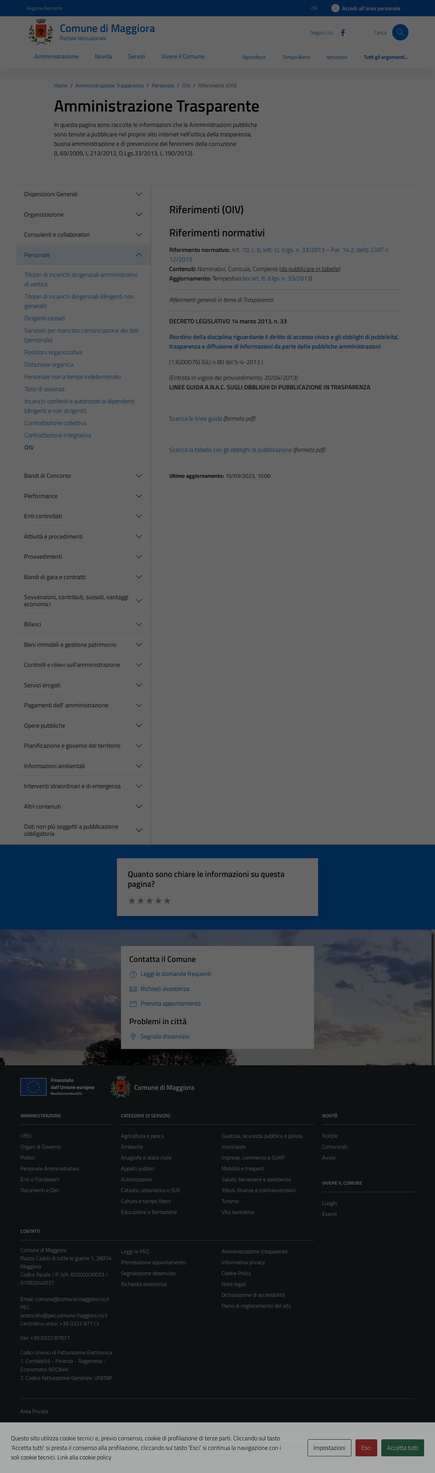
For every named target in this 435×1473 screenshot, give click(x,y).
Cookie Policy (236, 1273)
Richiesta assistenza (144, 1284)
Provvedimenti (43, 556)
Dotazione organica (48, 364)
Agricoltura (254, 57)
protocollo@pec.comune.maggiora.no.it (64, 1315)
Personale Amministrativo (49, 1168)
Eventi (329, 1214)
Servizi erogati (42, 685)
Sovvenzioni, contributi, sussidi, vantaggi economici (76, 600)
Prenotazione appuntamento (153, 1262)
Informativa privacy (243, 1262)
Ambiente (132, 1146)
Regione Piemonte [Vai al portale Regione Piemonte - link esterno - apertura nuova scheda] (45, 8)
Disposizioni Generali (50, 194)
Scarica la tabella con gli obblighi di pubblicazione (230, 449)
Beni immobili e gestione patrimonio (70, 644)
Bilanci (32, 624)
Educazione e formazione (149, 1212)
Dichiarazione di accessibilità (253, 1295)
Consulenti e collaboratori (57, 234)
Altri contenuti (42, 806)
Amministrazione (57, 56)
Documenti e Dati (39, 1190)
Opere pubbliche (44, 725)
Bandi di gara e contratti (55, 576)
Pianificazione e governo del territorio (72, 745)
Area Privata (34, 1411)
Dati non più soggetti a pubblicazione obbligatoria (71, 830)
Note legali (234, 1284)
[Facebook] (340, 32)
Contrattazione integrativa (57, 435)
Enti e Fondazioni (39, 1179)
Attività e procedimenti (53, 536)
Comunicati (334, 1146)
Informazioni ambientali (54, 766)
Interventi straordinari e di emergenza (72, 786)
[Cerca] (400, 32)
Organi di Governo (40, 1146)
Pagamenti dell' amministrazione (66, 705)
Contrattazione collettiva (55, 422)
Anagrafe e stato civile (146, 1157)
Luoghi (329, 1203)
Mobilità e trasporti (243, 1168)
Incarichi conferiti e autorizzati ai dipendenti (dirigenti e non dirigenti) (79, 405)
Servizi (136, 56)
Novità (103, 56)
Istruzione (337, 57)
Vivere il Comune (183, 56)
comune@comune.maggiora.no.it (72, 1299)
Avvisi (328, 1157)
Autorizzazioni (136, 1179)
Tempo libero (296, 57)
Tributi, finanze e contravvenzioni (258, 1190)
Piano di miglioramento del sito (256, 1306)
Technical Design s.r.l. (66, 1453)
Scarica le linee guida (195, 418)
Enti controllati (43, 516)
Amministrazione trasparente (255, 1251)
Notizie (330, 1136)
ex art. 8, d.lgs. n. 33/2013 (277, 278)
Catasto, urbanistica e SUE (150, 1190)
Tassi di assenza (44, 388)
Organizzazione (44, 214)
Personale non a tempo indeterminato (72, 376)
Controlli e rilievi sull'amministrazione (72, 664)
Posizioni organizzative (53, 352)
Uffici (26, 1136)
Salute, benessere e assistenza (256, 1179)
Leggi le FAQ (135, 1251)
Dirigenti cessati (44, 318)
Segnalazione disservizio (148, 1273)
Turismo (230, 1201)
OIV (29, 447)
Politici (27, 1157)
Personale (37, 254)
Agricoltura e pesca (142, 1136)
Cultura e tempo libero (146, 1201)
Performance (41, 496)
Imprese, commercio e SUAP (253, 1157)
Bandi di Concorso (47, 475)
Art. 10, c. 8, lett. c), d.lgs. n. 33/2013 (278, 249)
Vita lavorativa (238, 1212)
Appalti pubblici (138, 1168)
